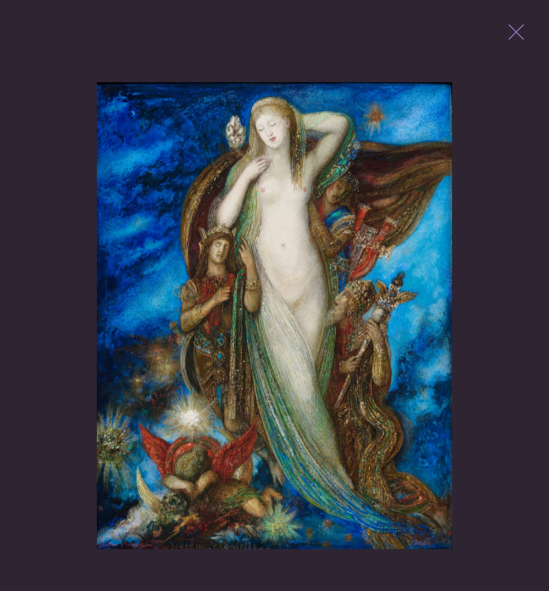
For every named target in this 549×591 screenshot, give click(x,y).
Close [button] (512, 37)
